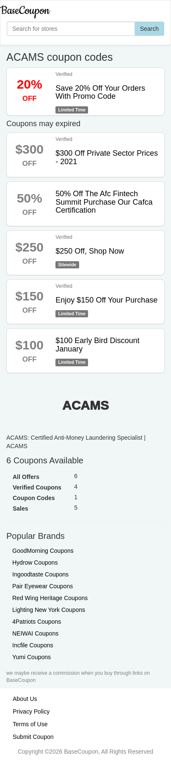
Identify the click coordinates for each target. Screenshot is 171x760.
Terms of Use (30, 724)
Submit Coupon (33, 736)
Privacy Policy (31, 711)
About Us (25, 698)
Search (149, 28)
